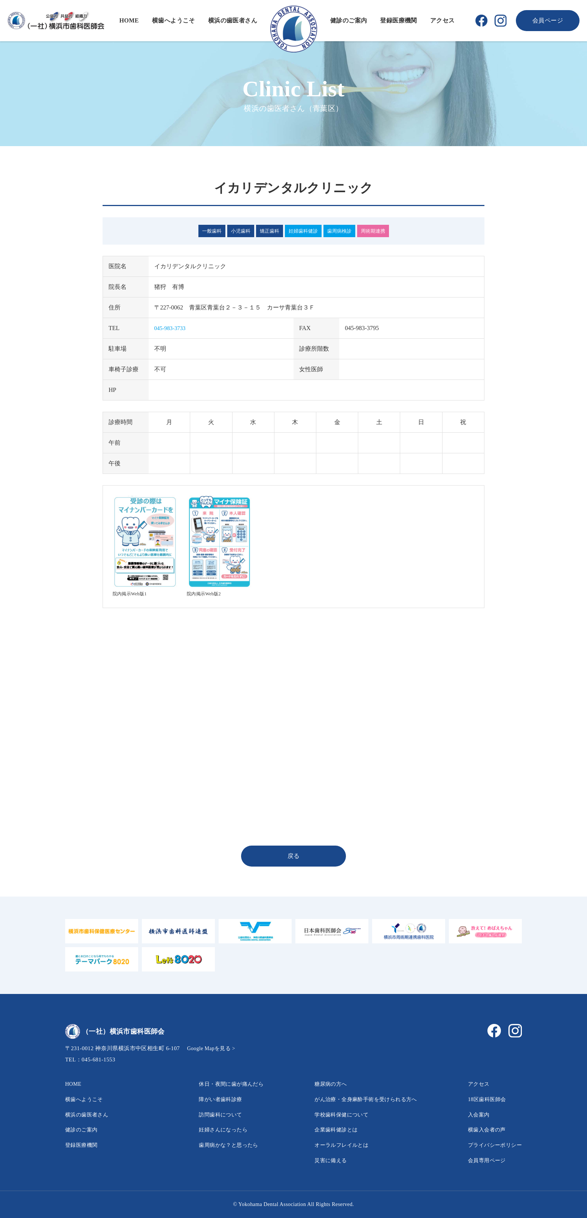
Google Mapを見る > (213, 1048)
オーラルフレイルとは (333, 1145)
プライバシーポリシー (491, 1145)
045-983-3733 (171, 328)
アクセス (442, 20)
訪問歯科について (210, 1114)
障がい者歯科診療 (210, 1099)
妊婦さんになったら (214, 1129)
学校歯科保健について (333, 1114)
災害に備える (320, 1160)
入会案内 (472, 1114)
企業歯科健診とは (326, 1129)
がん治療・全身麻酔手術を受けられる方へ (360, 1099)
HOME (129, 20)
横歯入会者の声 (482, 1129)
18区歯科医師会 (482, 1099)
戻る (294, 856)
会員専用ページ (482, 1160)
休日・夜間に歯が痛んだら (223, 1084)
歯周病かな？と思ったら (220, 1145)
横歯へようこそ (173, 20)
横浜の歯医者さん (232, 20)
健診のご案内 (348, 20)
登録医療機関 (398, 20)
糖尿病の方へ (320, 1084)
